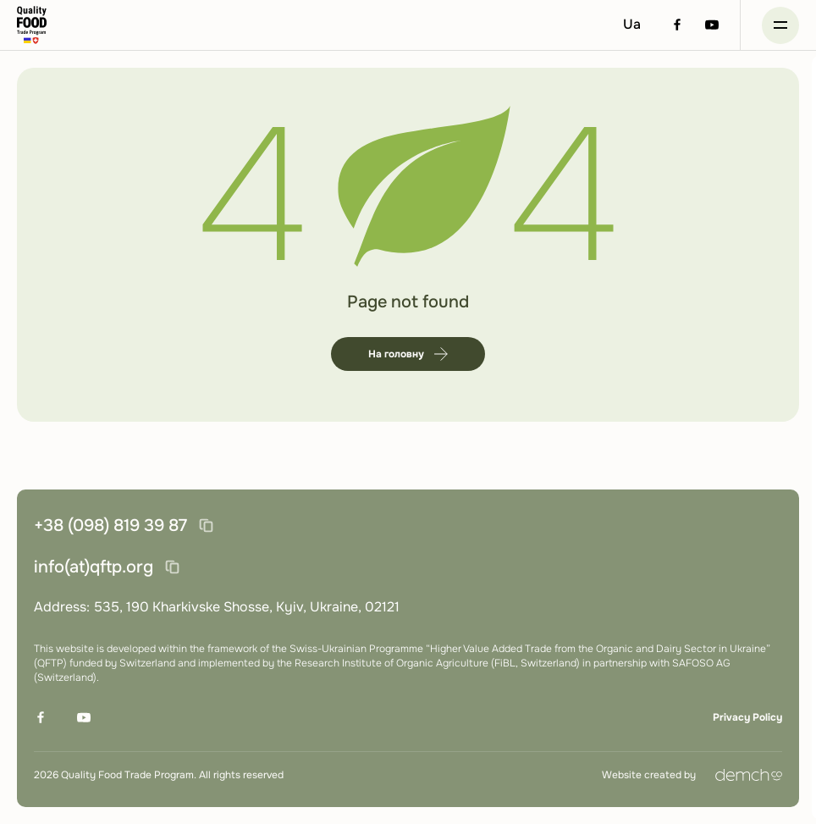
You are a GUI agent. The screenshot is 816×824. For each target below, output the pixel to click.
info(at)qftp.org (93, 567)
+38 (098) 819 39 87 (110, 525)
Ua (632, 24)
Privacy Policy (747, 717)
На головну (408, 354)
